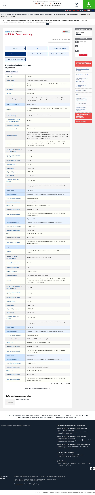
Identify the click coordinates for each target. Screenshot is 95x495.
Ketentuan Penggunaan (24, 417)
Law (37, 48)
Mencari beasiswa (81, 121)
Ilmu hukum (71, 430)
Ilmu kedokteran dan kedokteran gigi (67, 440)
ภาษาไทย (67, 465)
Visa (77, 94)
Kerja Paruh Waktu (81, 90)
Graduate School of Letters (59, 48)
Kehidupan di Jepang (82, 74)
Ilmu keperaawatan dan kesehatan (66, 438)
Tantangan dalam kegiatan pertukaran (81, 99)
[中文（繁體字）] (77, 10)
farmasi (80, 440)
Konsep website (18, 483)
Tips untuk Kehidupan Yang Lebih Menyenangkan (82, 79)
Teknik (89, 440)
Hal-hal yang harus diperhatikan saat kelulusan (81, 109)
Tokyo (12, 31)
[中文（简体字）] (74, 10)
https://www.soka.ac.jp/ (64, 39)
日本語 (59, 463)
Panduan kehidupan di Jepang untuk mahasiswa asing (83, 63)
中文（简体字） (72, 463)
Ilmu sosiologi (83, 432)
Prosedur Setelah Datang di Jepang (83, 69)
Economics (15, 48)
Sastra (59, 430)
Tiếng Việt (60, 465)
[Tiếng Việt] (85, 10)
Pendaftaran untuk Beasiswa (81, 85)
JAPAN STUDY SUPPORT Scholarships (68, 456)
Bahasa (65, 430)
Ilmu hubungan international (65, 433)
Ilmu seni (60, 448)
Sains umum (67, 448)
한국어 (89, 463)
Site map (86, 415)
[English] (70, 10)
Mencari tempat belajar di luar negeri (31, 415)
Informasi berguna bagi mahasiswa (51, 415)
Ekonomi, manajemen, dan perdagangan (68, 432)
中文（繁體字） (82, 463)
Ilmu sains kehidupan (82, 446)
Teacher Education (37, 54)
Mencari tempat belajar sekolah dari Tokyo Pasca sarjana (15, 425)
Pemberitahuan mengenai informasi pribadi (42, 417)
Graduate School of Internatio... (59, 54)
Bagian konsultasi (81, 103)
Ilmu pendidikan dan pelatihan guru (67, 446)
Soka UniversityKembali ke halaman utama (59, 42)
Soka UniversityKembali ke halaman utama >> (37, 388)
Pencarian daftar (77, 415)
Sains (84, 440)
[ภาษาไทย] (92, 10)
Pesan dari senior (66, 415)
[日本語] (66, 10)
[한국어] (81, 10)
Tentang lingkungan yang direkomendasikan (67, 417)
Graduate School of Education (15, 59)
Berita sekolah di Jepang (13, 415)
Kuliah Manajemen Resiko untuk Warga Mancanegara (83, 116)
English (65, 463)
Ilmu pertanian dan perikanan (65, 441)
